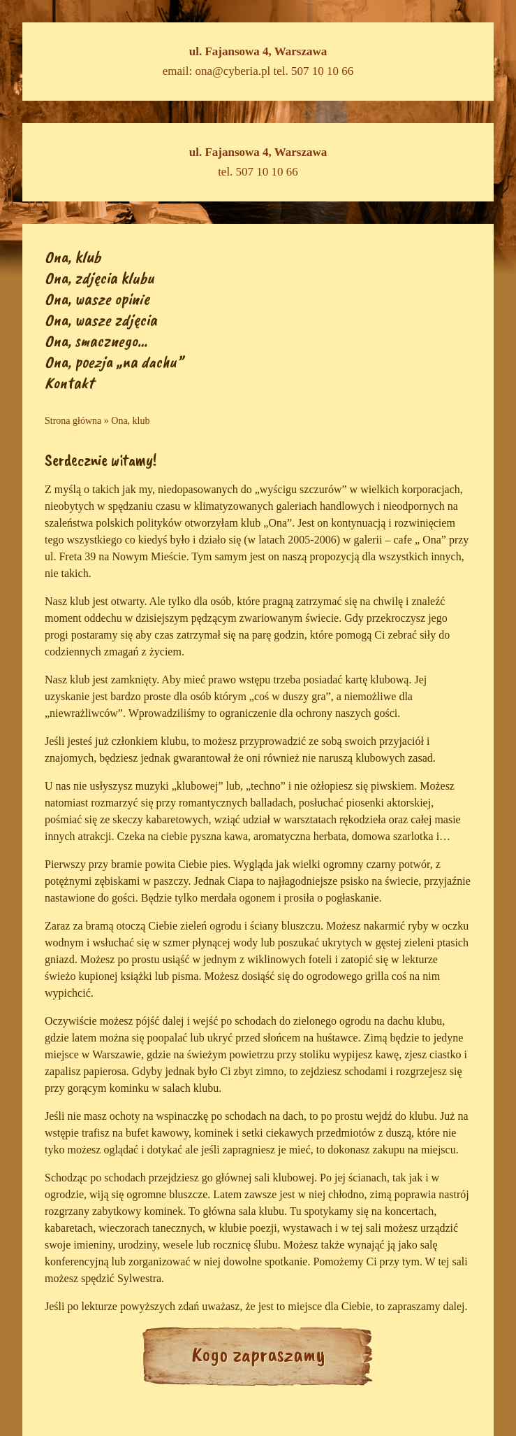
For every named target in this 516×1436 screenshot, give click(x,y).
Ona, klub (73, 256)
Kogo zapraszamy (258, 1353)
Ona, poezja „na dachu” (114, 361)
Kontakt (69, 382)
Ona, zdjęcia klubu (99, 277)
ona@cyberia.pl (233, 71)
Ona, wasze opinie (97, 298)
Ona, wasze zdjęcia (101, 319)
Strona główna (73, 420)
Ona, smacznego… (96, 340)
